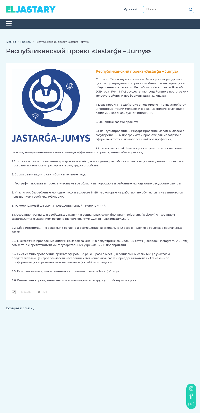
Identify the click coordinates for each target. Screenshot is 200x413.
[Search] (168, 9)
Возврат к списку (20, 308)
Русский (130, 9)
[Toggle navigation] (9, 24)
